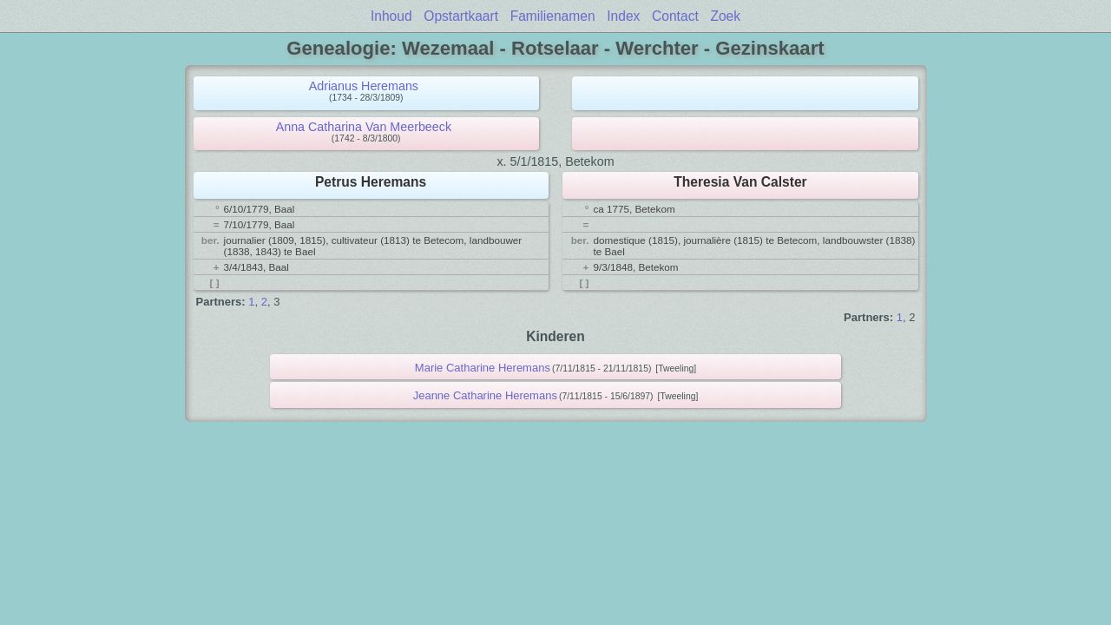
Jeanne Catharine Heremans (485, 395)
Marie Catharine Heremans (482, 367)
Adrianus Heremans (363, 86)
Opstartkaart (461, 16)
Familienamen (552, 16)
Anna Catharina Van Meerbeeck (363, 127)
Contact (675, 16)
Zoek (725, 16)
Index (623, 16)
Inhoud (391, 16)
